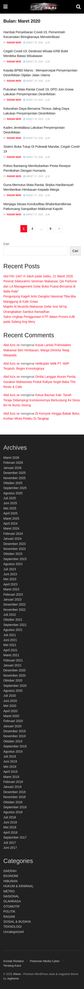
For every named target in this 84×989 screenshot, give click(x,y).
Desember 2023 (14, 544)
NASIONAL (11, 896)
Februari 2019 (13, 782)
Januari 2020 (12, 726)
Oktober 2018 (12, 802)
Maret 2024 (11, 528)
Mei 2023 (9, 579)
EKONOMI (10, 876)
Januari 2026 (12, 468)
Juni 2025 (10, 503)
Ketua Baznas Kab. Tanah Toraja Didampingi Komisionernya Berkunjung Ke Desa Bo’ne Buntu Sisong (41, 400)
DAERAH (9, 871)
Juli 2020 (9, 695)
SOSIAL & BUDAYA (17, 921)
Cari (6, 244)
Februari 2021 (13, 660)
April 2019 (10, 771)
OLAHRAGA (12, 901)
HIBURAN (10, 881)
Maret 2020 (11, 716)
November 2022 (14, 609)
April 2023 (10, 584)
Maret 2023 (11, 589)
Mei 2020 (9, 706)
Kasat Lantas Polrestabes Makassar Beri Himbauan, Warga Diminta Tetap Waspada (37, 350)
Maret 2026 (11, 457)
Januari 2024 (12, 538)
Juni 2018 (10, 822)
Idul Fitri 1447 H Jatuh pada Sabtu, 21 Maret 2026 (38, 276)
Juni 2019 (10, 761)
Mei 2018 (9, 827)
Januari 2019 (12, 787)
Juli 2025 (9, 498)
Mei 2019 (9, 766)
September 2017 (15, 837)
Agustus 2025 (13, 493)
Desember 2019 (14, 731)
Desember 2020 (14, 670)
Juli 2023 (9, 569)
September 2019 (15, 746)
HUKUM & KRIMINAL (18, 886)
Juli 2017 (9, 842)
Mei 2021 (9, 645)
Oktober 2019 (12, 741)
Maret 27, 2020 (33, 176)
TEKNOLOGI (12, 926)
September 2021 (15, 625)
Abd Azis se (11, 345)
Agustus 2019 (13, 751)
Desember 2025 (14, 473)
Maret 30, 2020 (33, 42)
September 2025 (15, 488)
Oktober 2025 (12, 483)
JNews (17, 974)
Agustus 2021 (13, 630)
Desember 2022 (14, 604)
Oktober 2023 (12, 554)
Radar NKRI (14, 42)
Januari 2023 (12, 599)
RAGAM (9, 916)
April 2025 (10, 513)
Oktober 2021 (12, 619)
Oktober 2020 (12, 680)
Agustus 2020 (13, 690)
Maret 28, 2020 (33, 100)
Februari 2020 (13, 721)
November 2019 (14, 736)
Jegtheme (13, 978)
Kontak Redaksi (13, 961)
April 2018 (10, 832)
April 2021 (10, 650)
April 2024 (10, 523)
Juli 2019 (9, 756)
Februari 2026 (13, 462)
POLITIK (9, 911)
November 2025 (14, 478)
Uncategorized (13, 932)
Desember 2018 (14, 792)
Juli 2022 (9, 614)
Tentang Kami (12, 965)
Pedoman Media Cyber (45, 961)
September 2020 (15, 685)
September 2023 (15, 559)
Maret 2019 (11, 777)
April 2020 (10, 711)
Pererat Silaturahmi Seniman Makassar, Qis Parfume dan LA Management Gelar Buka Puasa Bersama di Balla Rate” (40, 286)
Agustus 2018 (13, 812)
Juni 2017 (10, 847)
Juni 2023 (10, 574)
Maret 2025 (11, 518)
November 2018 (14, 797)
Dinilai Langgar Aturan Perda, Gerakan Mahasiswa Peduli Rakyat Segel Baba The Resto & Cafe (40, 382)
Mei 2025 (9, 508)
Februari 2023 (13, 594)
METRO (9, 891)
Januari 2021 (12, 665)
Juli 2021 (9, 635)
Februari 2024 (13, 533)
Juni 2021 (10, 640)
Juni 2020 (10, 701)
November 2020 (14, 675)
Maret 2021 (11, 655)
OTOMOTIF (11, 906)
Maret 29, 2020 (33, 61)
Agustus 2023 (13, 564)
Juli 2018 (9, 817)
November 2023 (14, 549)
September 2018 (15, 807)
